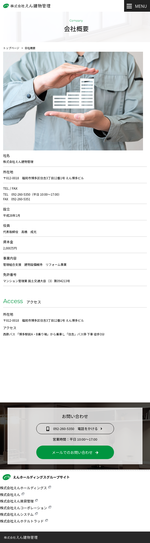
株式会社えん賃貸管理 (17, 501)
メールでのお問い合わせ (75, 452)
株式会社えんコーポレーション (23, 507)
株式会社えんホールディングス (23, 487)
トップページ (11, 48)
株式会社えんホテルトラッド (22, 521)
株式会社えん (10, 494)
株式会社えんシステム (17, 514)
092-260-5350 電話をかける (75, 428)
